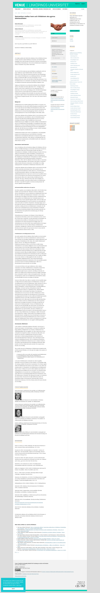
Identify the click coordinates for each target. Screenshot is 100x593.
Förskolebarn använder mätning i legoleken (51, 532)
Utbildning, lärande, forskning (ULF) (42, 9)
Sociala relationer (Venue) (75, 108)
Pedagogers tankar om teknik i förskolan (42, 538)
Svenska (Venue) (73, 113)
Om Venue (65, 9)
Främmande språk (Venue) (75, 111)
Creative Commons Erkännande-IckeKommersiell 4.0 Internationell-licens (58, 100)
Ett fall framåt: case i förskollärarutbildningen (47, 550)
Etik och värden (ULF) (74, 57)
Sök (82, 9)
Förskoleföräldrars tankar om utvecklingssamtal (55, 542)
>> (18, 552)
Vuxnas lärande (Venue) (75, 117)
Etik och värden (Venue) (75, 87)
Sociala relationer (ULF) (75, 74)
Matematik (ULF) (73, 67)
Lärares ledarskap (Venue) (75, 95)
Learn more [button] (18, 585)
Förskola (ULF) (73, 61)
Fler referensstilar (56, 58)
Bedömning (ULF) (73, 56)
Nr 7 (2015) (23, 12)
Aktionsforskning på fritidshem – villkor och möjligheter (47, 545)
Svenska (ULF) (73, 76)
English (71, 39)
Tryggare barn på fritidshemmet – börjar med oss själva (34, 548)
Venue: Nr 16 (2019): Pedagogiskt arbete (33, 528)
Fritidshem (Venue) (74, 93)
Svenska (71, 41)
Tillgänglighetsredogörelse (20, 576)
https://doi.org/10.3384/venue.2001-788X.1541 (27, 43)
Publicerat (18, 9)
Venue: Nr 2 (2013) (56, 538)
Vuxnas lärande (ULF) (74, 80)
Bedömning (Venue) (74, 85)
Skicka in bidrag (57, 9)
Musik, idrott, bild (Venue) (75, 99)
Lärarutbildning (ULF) (74, 78)
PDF (53, 33)
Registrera (77, 3)
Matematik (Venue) (74, 97)
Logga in (83, 3)
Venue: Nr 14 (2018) (34, 537)
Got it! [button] (13, 588)
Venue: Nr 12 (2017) (22, 543)
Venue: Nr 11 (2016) (28, 541)
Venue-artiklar (27, 9)
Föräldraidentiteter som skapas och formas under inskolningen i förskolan (41, 529)
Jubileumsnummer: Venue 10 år (76, 82)
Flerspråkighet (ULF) (74, 59)
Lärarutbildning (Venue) (75, 115)
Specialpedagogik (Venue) (75, 110)
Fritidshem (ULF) (73, 63)
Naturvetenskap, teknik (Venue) (76, 101)
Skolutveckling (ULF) (74, 72)
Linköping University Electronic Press (31, 573)
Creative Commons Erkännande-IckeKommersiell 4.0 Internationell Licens (58, 571)
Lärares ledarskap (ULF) (75, 65)
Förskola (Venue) (73, 91)
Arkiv (19, 12)
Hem (16, 12)
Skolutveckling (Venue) (57, 80)
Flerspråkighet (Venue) (74, 89)
